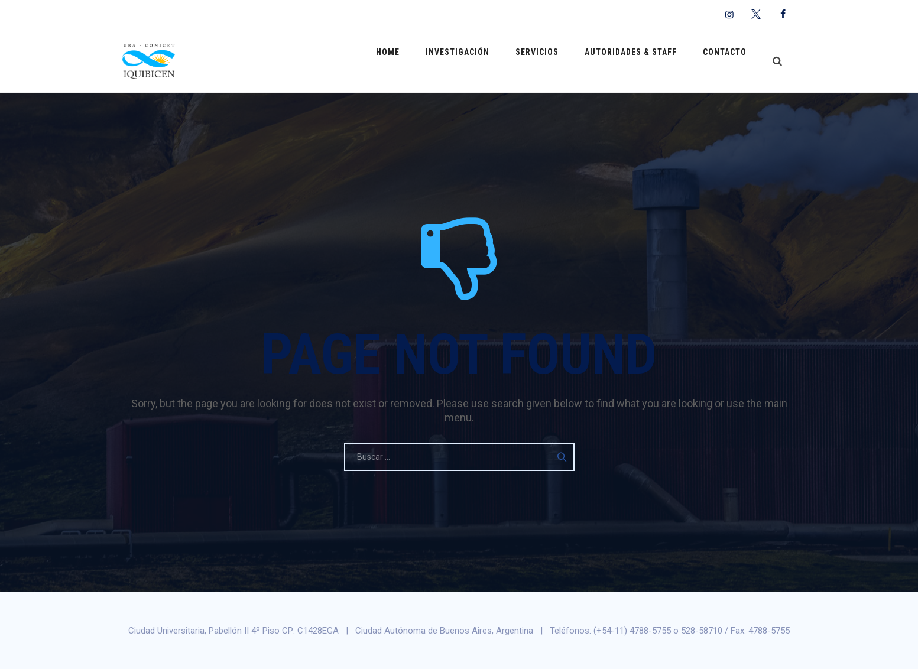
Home (414, 61)
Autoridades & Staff (639, 61)
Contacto (728, 61)
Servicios (551, 61)
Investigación (478, 61)
